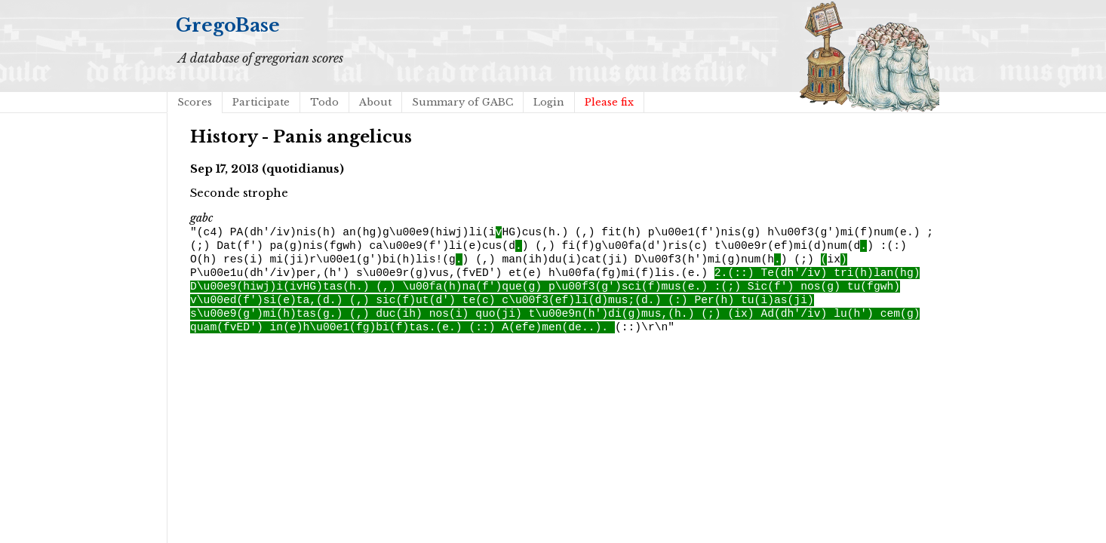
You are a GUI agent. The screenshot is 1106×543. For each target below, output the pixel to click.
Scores (194, 102)
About (375, 102)
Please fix (609, 102)
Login (548, 102)
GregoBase (228, 25)
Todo (324, 102)
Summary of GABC (462, 102)
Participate (261, 102)
